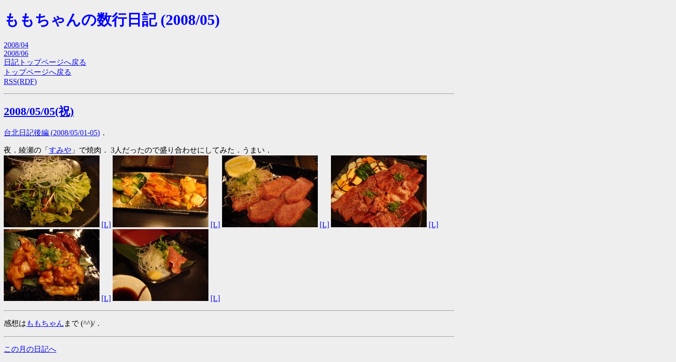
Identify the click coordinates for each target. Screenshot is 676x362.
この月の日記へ (30, 349)
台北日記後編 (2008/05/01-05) (52, 133)
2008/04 (16, 45)
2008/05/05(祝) (39, 111)
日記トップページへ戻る (45, 62)
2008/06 (16, 53)
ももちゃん (45, 323)
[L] (106, 225)
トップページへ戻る (37, 72)
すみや (60, 150)
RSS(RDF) (20, 81)
